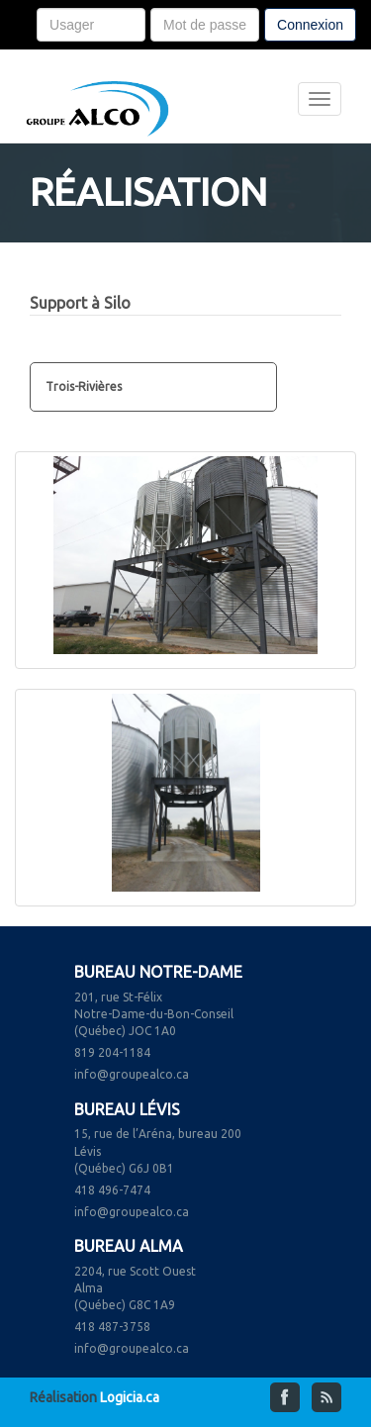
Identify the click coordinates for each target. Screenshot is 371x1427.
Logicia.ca (129, 1397)
